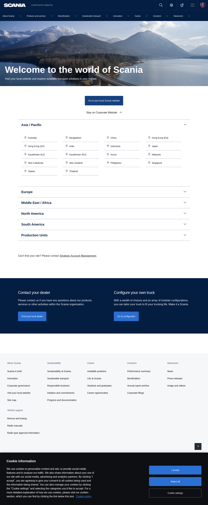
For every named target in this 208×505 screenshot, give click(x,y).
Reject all (175, 481)
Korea (114, 154)
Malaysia (156, 154)
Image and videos (176, 385)
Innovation (12, 378)
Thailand (73, 171)
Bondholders (133, 378)
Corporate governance (18, 385)
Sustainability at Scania (59, 371)
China (113, 138)
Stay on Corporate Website (102, 112)
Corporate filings (135, 393)
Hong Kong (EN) (160, 138)
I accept (175, 470)
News (170, 371)
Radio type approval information (23, 433)
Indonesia (115, 146)
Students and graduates (99, 385)
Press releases (175, 378)
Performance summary (139, 371)
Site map (11, 400)
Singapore (157, 163)
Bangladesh (75, 138)
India (71, 146)
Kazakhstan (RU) (77, 154)
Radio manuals (14, 425)
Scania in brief (14, 371)
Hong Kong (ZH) (36, 146)
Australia (32, 138)
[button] (192, 5)
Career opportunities (97, 393)
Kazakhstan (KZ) (36, 154)
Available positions (96, 371)
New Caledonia (35, 163)
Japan (155, 146)
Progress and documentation (61, 400)
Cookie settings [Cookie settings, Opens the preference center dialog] (175, 493)
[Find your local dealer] (32, 316)
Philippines (116, 163)
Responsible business (58, 385)
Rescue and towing (17, 418)
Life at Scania (94, 378)
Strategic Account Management (78, 255)
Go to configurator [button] (126, 316)
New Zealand (76, 163)
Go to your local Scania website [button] (104, 100)
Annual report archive (138, 385)
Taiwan (32, 171)
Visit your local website (18, 393)
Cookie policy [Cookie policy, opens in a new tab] (83, 496)
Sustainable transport (58, 378)
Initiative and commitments (60, 393)
